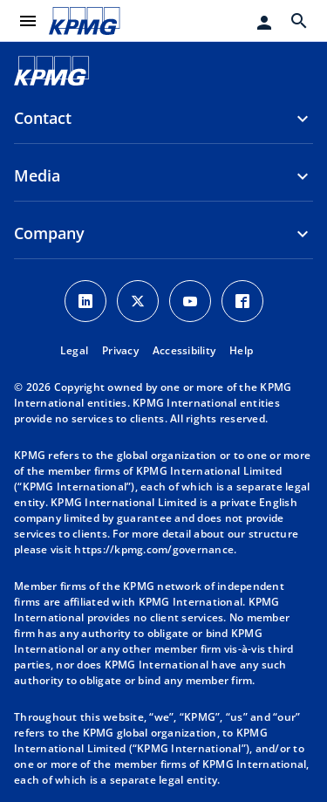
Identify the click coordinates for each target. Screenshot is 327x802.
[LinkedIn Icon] (85, 301)
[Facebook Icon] (242, 301)
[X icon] (138, 301)
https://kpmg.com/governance (154, 549)
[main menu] (28, 21)
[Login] (264, 22)
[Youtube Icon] (190, 301)
